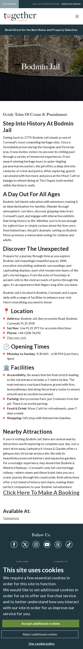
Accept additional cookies (41, 623)
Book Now (9, 4)
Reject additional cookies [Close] (40, 634)
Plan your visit (16, 337)
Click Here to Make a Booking (41, 492)
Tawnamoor (11, 518)
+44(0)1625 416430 (70, 4)
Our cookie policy (42, 643)
